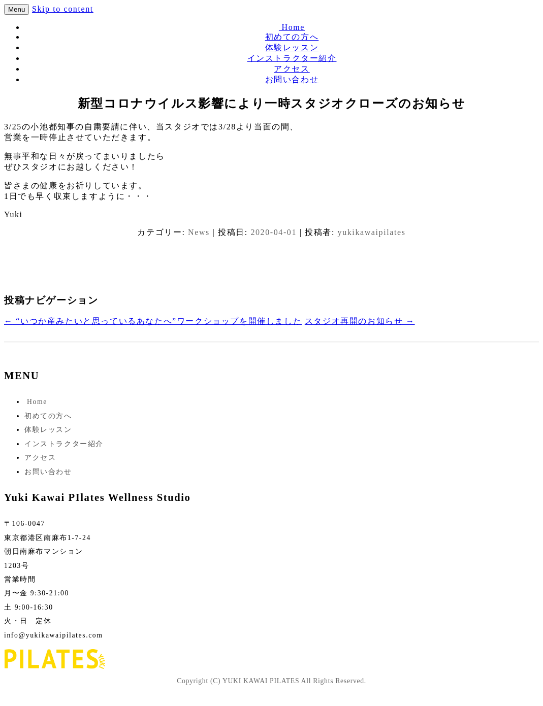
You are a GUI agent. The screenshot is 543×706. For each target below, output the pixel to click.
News (199, 232)
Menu (16, 9)
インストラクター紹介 (292, 58)
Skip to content (62, 9)
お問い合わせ (292, 79)
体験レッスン (292, 47)
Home (292, 27)
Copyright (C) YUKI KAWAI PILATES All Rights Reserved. (271, 681)
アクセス (291, 68)
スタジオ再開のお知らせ (360, 321)
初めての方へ (292, 36)
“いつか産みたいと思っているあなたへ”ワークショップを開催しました (153, 321)
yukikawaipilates (372, 232)
